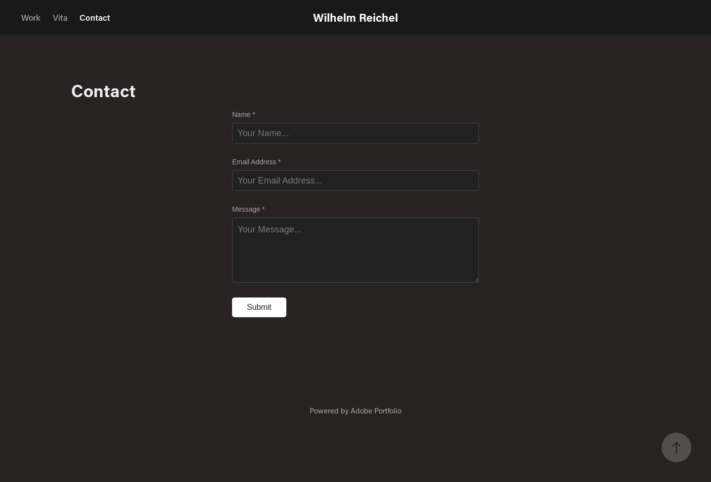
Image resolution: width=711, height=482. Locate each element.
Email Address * (256, 161)
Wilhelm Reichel (355, 17)
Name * (243, 114)
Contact (94, 17)
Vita (60, 17)
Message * (248, 209)
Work (30, 17)
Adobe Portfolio (376, 410)
